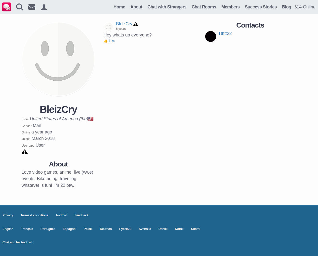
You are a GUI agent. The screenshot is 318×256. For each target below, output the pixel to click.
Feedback (81, 215)
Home (119, 6)
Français (27, 229)
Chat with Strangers (167, 6)
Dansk (163, 229)
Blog (286, 6)
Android (61, 215)
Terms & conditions (34, 215)
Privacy (7, 215)
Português (47, 229)
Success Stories (261, 6)
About (136, 6)
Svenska (145, 229)
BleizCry (124, 23)
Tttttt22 (225, 33)
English (7, 229)
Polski (88, 229)
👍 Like (109, 41)
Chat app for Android (17, 242)
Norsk (179, 229)
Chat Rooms (204, 6)
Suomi (195, 229)
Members (230, 6)
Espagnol (69, 229)
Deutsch (106, 229)
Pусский (125, 229)
